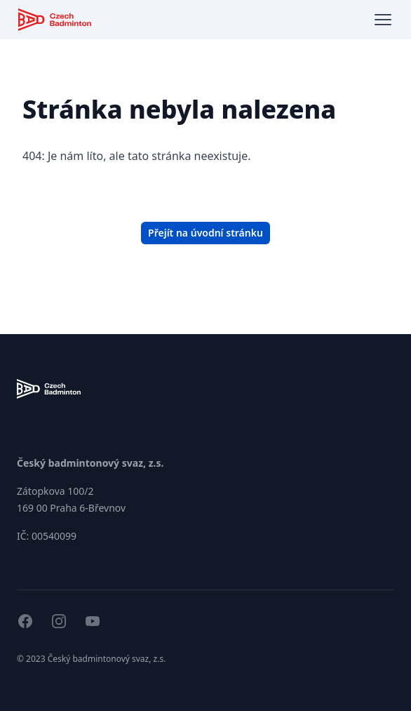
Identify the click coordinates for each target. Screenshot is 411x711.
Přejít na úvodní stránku (205, 232)
